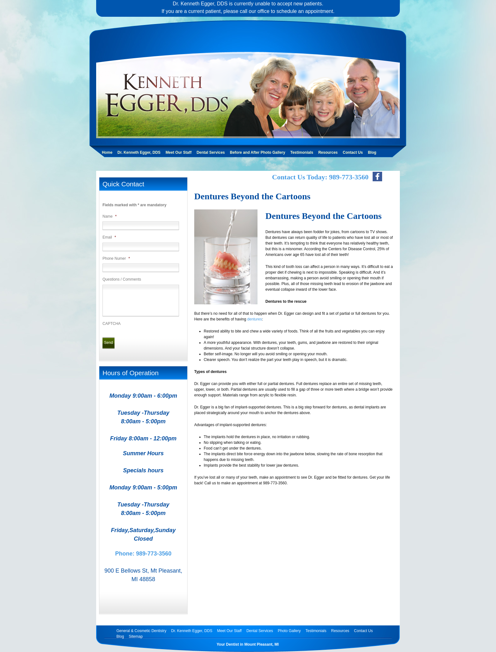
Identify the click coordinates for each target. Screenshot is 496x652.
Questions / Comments (121, 279)
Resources (328, 152)
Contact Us (353, 152)
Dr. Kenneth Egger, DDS (138, 152)
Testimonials (301, 152)
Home (107, 152)
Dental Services (210, 152)
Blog (372, 152)
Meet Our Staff (178, 152)
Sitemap (136, 636)
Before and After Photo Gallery (257, 152)
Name (109, 216)
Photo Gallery (289, 631)
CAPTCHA (111, 323)
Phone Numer (116, 258)
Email (109, 237)
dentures (254, 319)
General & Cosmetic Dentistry (141, 631)
